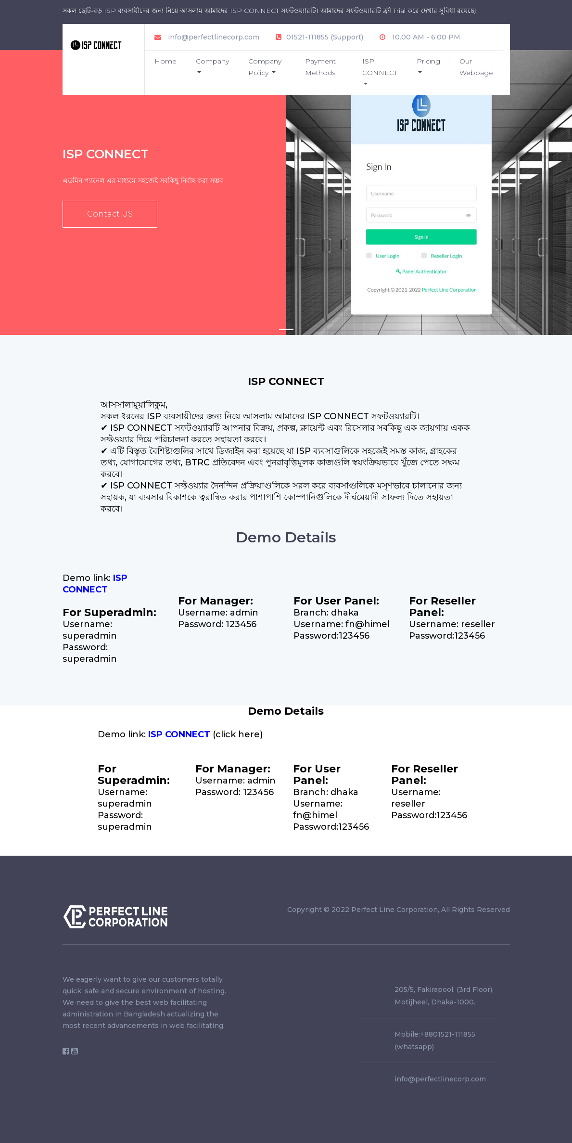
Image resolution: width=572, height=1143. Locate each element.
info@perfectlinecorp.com (206, 37)
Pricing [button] (428, 61)
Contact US (110, 213)
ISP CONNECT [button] (379, 67)
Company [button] (212, 61)
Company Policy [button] (264, 67)
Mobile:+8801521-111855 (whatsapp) (434, 1040)
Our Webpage (476, 67)
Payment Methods (320, 67)
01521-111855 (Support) (319, 37)
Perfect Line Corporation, (395, 909)
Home (170, 60)
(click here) (205, 734)
